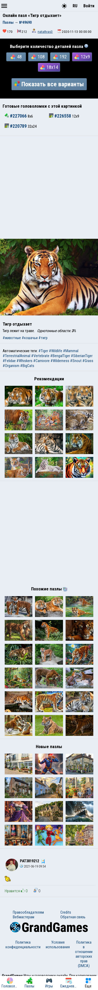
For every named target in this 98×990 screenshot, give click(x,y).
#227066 (16, 116)
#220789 (16, 126)
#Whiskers (24, 360)
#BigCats (27, 365)
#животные (12, 337)
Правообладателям (28, 912)
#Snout (76, 360)
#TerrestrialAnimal (16, 355)
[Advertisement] (49, 187)
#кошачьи (30, 337)
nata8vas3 (45, 32)
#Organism (11, 365)
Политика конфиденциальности (23, 944)
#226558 (60, 116)
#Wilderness (59, 360)
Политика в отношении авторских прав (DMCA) (84, 954)
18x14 (49, 67)
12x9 (82, 57)
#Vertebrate (40, 355)
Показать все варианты (49, 84)
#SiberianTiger (82, 355)
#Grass (87, 360)
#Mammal (70, 351)
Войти (88, 5)
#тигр (43, 337)
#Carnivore (41, 360)
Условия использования (58, 944)
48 (16, 57)
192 (60, 57)
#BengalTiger (60, 355)
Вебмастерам (23, 917)
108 (38, 57)
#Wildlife (55, 351)
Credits (65, 912)
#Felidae (9, 360)
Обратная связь (72, 917)
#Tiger (43, 351)
